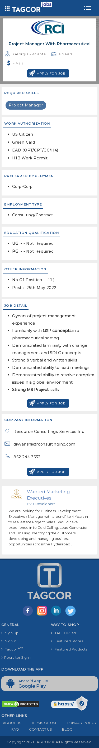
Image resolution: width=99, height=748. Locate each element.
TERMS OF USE (39, 723)
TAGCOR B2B (64, 633)
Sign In (8, 641)
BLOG (62, 729)
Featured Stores (67, 641)
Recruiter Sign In (16, 657)
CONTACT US (35, 729)
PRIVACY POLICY (77, 723)
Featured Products (69, 649)
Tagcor (12, 649)
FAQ (10, 729)
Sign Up (9, 633)
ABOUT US (11, 723)
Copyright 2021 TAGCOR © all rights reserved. (49, 742)
